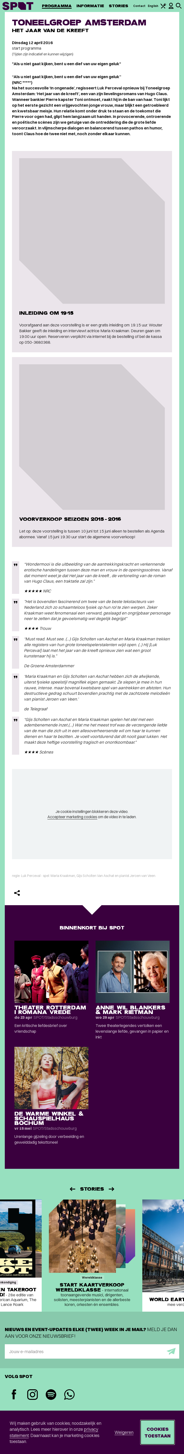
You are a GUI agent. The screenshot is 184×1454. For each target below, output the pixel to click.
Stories (118, 5)
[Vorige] (72, 1189)
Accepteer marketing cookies (72, 816)
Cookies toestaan (157, 1432)
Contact (139, 6)
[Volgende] (112, 1189)
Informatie (90, 5)
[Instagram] (32, 1395)
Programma (57, 5)
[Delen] (17, 893)
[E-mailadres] (92, 1351)
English (153, 6)
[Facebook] (14, 1394)
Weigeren (124, 1432)
